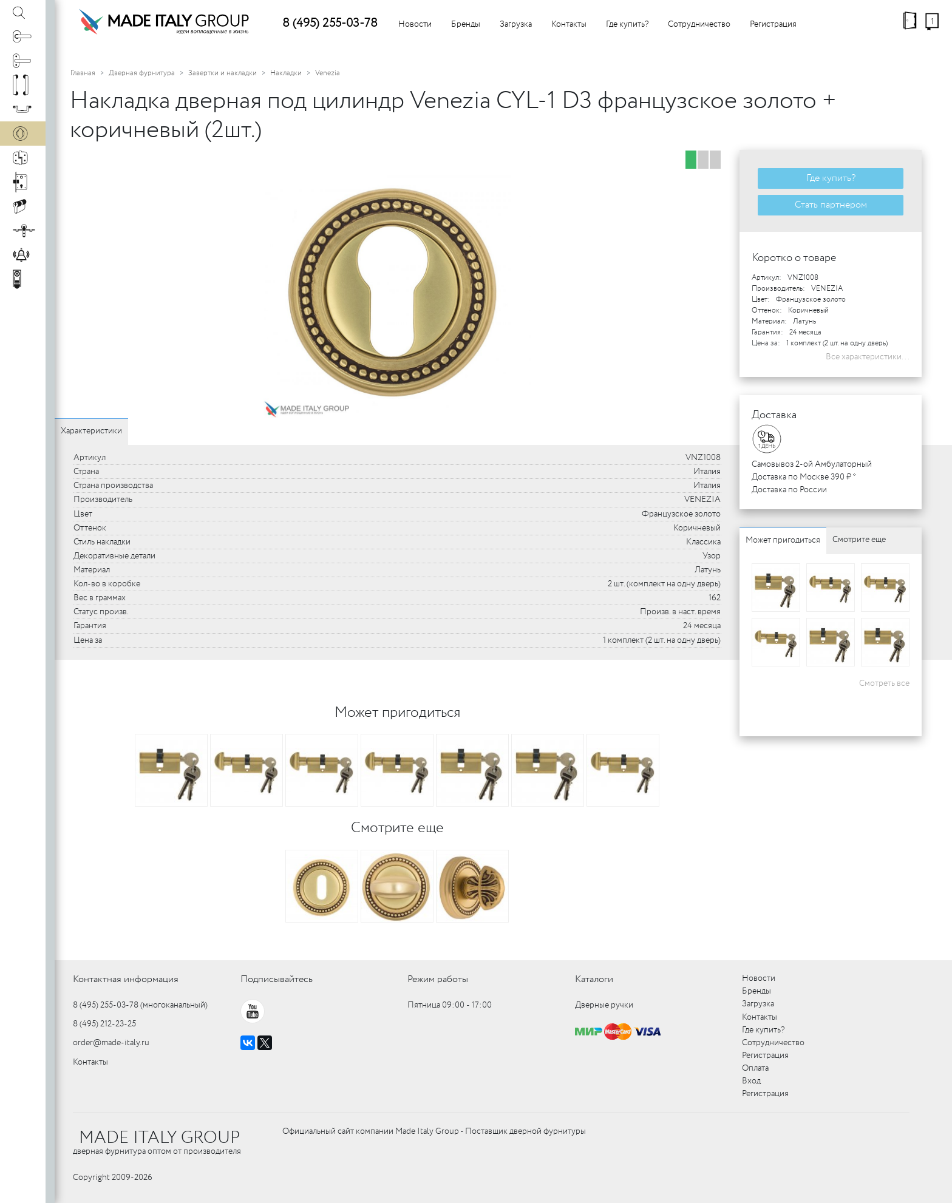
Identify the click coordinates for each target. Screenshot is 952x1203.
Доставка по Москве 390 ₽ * (804, 477)
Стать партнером (831, 205)
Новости (415, 24)
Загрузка (516, 24)
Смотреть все (884, 683)
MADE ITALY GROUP (159, 1138)
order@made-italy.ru (111, 1043)
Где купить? (627, 24)
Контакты (568, 24)
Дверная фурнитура (142, 73)
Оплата (755, 1068)
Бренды (465, 24)
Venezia (327, 73)
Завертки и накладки (222, 73)
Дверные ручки (604, 1005)
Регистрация (773, 24)
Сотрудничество (699, 24)
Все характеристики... (867, 357)
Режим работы (437, 979)
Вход (751, 1081)
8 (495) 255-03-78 (330, 23)
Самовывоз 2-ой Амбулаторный (812, 464)
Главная (82, 73)
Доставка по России (789, 490)
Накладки (286, 73)
